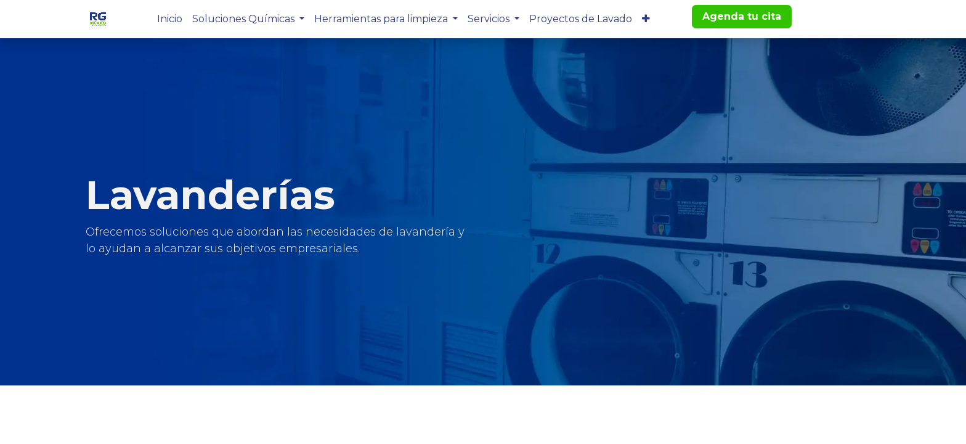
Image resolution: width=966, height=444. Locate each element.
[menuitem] (169, 19)
